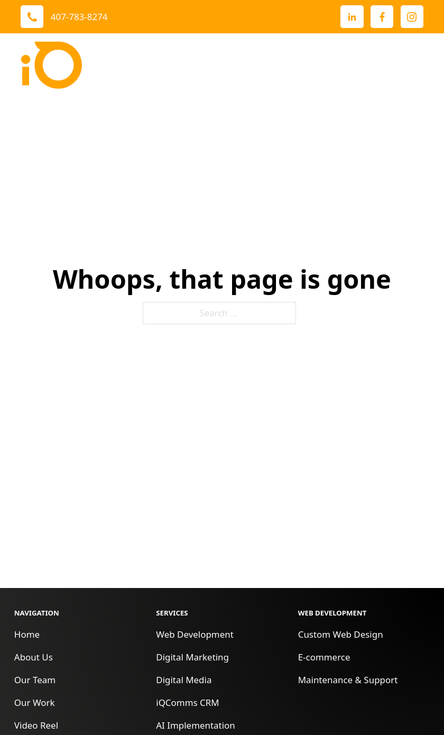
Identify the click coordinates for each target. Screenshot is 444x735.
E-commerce (324, 657)
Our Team (35, 680)
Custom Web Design (340, 634)
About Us (33, 657)
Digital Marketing (192, 657)
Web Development (195, 634)
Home (27, 634)
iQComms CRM (187, 702)
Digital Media (183, 680)
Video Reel (36, 725)
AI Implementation (195, 725)
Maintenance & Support (348, 680)
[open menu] (412, 65)
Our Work (34, 702)
